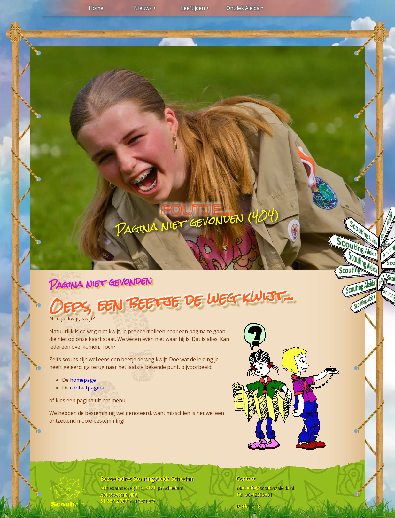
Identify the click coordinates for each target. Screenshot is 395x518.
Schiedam (173, 487)
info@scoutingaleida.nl (270, 487)
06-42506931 (258, 494)
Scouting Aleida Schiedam (163, 478)
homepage (83, 379)
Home (96, 8)
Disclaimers (248, 505)
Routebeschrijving (118, 494)
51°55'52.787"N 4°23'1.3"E (127, 501)
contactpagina (87, 387)
